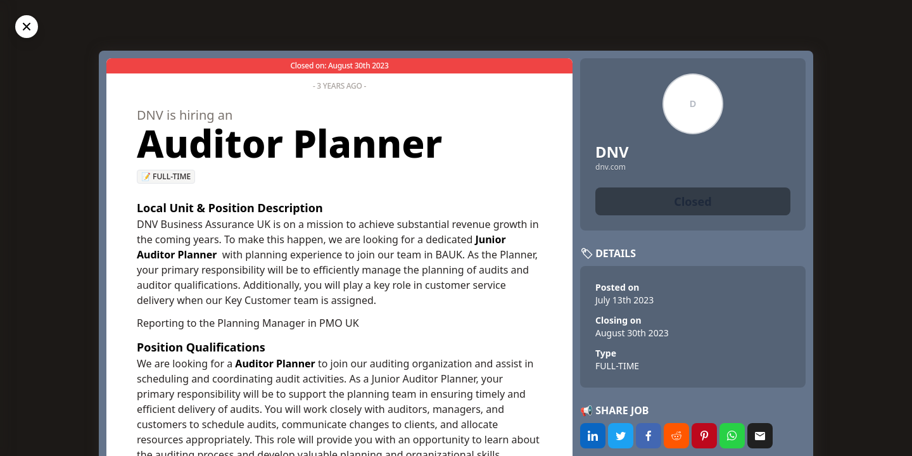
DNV (612, 151)
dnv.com (610, 167)
